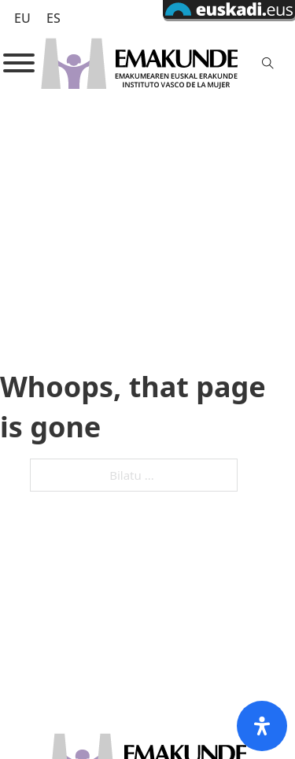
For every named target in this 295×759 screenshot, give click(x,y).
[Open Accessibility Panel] (262, 726)
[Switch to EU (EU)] (22, 17)
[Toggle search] (268, 63)
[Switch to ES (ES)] (53, 17)
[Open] (19, 62)
